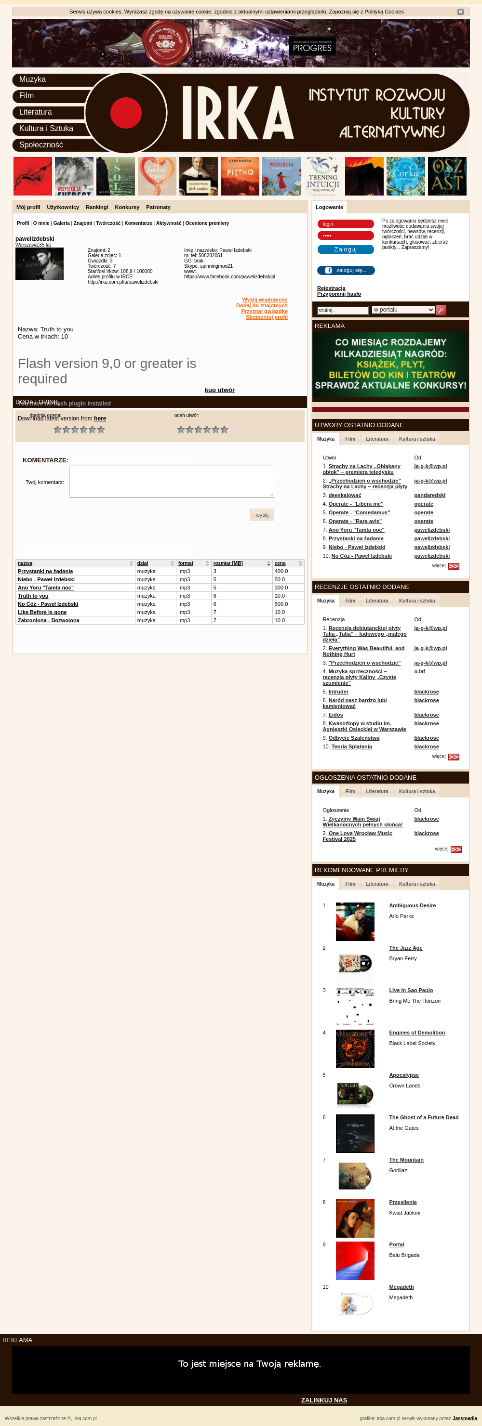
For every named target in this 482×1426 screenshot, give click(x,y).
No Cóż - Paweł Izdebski (48, 604)
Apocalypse (404, 1075)
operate (423, 504)
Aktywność (169, 223)
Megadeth (401, 1287)
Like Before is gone (42, 612)
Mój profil (28, 207)
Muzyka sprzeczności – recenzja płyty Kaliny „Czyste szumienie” (359, 677)
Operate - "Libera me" (356, 504)
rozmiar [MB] (228, 563)
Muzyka (32, 79)
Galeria (62, 223)
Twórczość (108, 223)
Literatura (35, 112)
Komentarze (138, 223)
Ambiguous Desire (412, 905)
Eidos (336, 715)
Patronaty (158, 207)
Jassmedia (465, 1418)
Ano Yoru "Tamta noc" (46, 587)
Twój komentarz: (45, 482)
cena (280, 563)
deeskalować (345, 495)
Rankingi (97, 207)
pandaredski (429, 495)
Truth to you (33, 596)
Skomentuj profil (267, 317)
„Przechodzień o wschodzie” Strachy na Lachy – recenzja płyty (364, 483)
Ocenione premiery (207, 223)
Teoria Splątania (352, 746)
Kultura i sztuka (417, 439)
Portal (396, 1244)
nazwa (25, 563)
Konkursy (127, 207)
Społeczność (41, 145)
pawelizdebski (432, 530)
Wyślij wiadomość (265, 299)
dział (142, 563)
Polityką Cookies (384, 11)
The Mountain (406, 1160)
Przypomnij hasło (339, 294)
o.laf (419, 671)
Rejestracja (331, 288)
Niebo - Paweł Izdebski (46, 579)
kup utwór (220, 389)
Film (26, 96)
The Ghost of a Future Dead (423, 1117)
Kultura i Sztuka (46, 128)
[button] (262, 515)
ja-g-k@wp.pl (430, 466)
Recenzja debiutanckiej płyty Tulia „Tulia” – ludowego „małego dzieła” (364, 633)
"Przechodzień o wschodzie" (365, 663)
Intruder (339, 691)
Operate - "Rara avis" (355, 521)
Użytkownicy (63, 207)
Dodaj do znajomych (262, 305)
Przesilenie (402, 1202)
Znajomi (83, 223)
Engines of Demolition (417, 1032)
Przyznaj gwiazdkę (264, 311)
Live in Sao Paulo (411, 990)
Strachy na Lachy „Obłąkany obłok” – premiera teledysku (361, 469)
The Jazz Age (405, 948)
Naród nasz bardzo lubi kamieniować (354, 703)
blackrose (426, 691)
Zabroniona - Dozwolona (49, 620)
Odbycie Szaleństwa (354, 738)
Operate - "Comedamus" (359, 512)
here (100, 418)
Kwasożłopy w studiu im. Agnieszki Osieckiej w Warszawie (364, 726)
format (185, 563)
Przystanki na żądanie (45, 571)
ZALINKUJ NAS (324, 1400)
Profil (23, 223)
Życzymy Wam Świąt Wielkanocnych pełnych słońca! (362, 821)
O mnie (41, 223)
